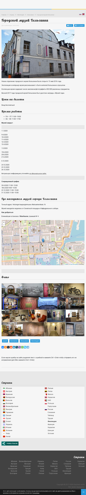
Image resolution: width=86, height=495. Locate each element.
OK (83, 492)
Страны (12, 15)
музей (5, 341)
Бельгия (7, 400)
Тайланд (49, 415)
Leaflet (66, 264)
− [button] (3, 225)
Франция (49, 424)
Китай (6, 436)
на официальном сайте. (37, 173)
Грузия (7, 418)
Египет (7, 421)
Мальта (49, 394)
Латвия (49, 388)
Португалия (50, 406)
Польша (49, 403)
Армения (7, 394)
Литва (48, 391)
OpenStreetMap (74, 264)
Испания (7, 430)
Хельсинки (30, 15)
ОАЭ (48, 400)
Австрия (7, 391)
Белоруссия (9, 397)
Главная (4, 15)
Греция (7, 415)
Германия (8, 412)
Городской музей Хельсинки (45, 15)
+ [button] (3, 222)
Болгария (8, 403)
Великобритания (10, 406)
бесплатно (13, 341)
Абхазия (7, 388)
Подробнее (35, 493)
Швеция (49, 430)
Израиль (7, 424)
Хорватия (50, 427)
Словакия (50, 412)
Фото (69, 25)
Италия (7, 427)
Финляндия (20, 15)
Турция (49, 418)
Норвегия (50, 397)
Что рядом (79, 25)
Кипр (6, 433)
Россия (49, 409)
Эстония (49, 433)
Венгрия (7, 409)
